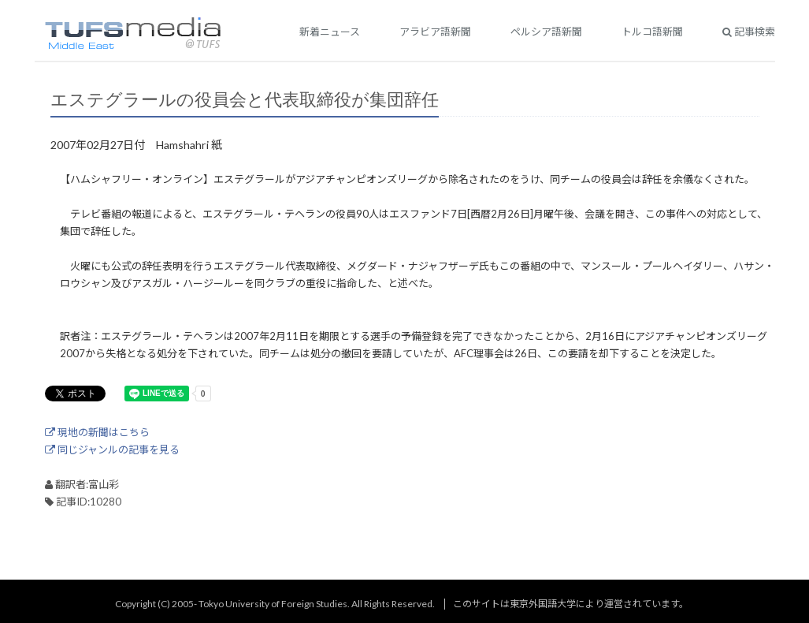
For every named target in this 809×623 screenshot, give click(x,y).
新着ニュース (329, 31)
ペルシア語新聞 (546, 31)
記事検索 (748, 31)
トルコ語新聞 (652, 31)
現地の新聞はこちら (97, 432)
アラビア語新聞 (435, 31)
